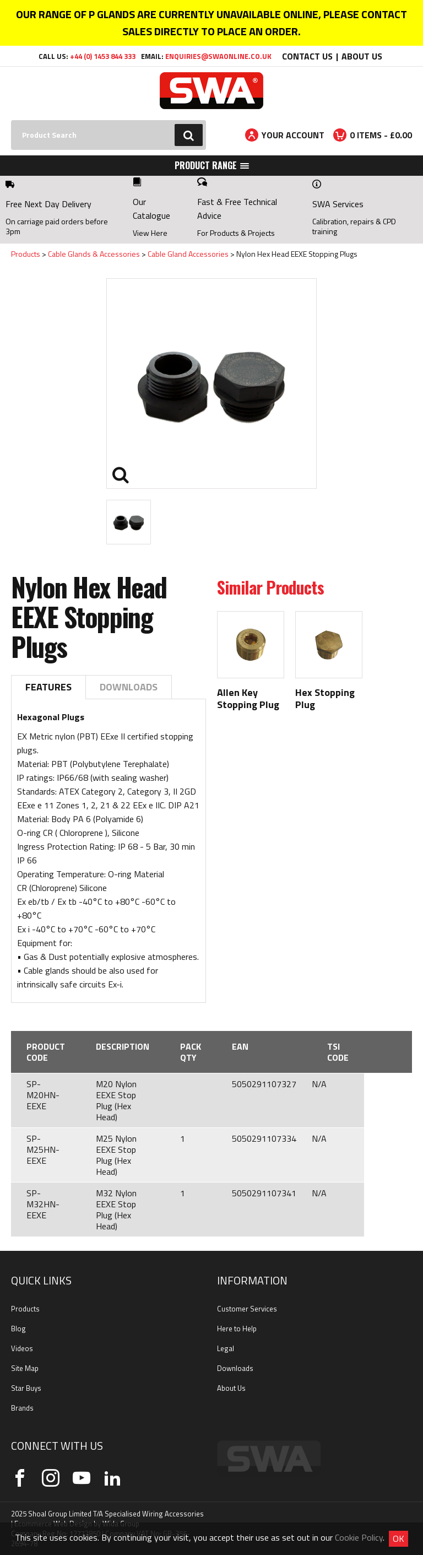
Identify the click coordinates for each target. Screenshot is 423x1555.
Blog (18, 1328)
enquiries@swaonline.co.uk (218, 56)
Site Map (25, 1368)
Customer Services (247, 1308)
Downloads (129, 686)
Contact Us (307, 56)
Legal (225, 1348)
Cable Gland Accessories (188, 254)
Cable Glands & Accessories (94, 254)
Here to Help (237, 1328)
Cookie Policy (359, 1537)
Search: (11, 120)
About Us (361, 56)
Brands (22, 1407)
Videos (22, 1348)
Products (25, 254)
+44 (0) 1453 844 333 (102, 56)
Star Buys (26, 1388)
